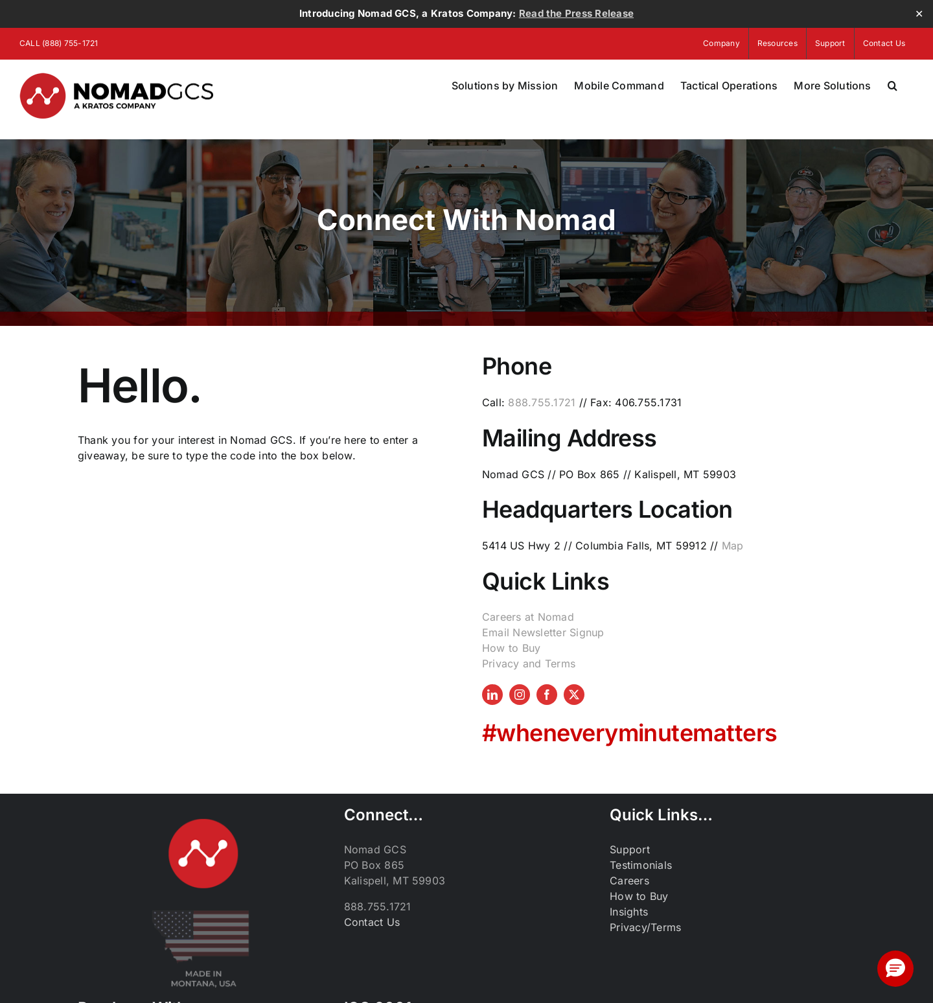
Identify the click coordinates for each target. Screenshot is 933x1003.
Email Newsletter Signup (543, 632)
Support (630, 849)
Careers (629, 880)
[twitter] (574, 694)
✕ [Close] (919, 13)
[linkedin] (492, 694)
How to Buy (511, 647)
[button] (892, 85)
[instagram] (519, 694)
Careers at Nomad (528, 616)
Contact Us (372, 922)
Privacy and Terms (528, 663)
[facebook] (546, 694)
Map (733, 545)
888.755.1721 (541, 402)
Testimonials (641, 865)
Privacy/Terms (645, 927)
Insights (629, 911)
